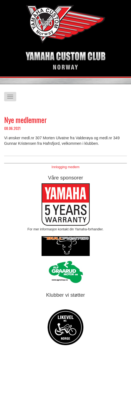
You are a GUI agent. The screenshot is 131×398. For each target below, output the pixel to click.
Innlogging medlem (65, 167)
